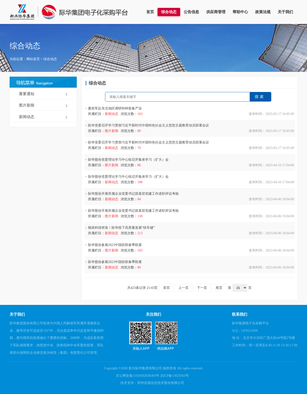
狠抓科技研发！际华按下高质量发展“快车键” (121, 227)
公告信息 (191, 12)
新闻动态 (26, 117)
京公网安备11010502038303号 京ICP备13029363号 (152, 375)
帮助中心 (240, 12)
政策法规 (263, 12)
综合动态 (169, 12)
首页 (150, 12)
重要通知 (26, 94)
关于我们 (285, 12)
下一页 (202, 288)
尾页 (219, 288)
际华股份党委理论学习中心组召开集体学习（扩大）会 (128, 159)
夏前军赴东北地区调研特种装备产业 (115, 108)
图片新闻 (26, 105)
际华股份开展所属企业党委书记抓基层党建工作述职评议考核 (133, 193)
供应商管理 (215, 12)
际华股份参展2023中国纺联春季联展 (115, 245)
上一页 (183, 288)
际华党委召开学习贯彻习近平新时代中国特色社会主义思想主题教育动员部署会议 (148, 125)
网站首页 (33, 59)
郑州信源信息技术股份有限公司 (160, 383)
